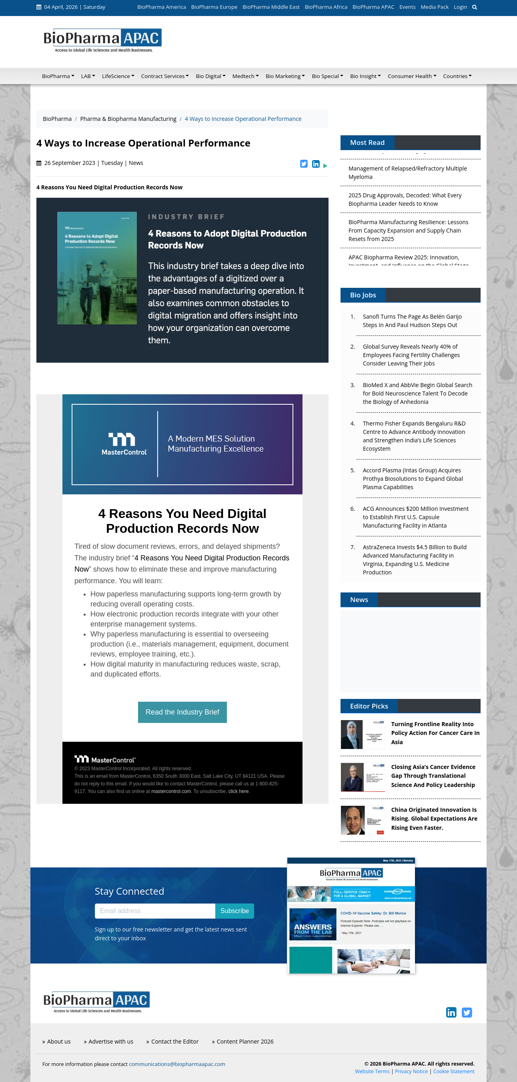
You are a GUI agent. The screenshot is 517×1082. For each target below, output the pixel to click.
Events (407, 6)
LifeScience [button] (116, 76)
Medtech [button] (243, 76)
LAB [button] (86, 76)
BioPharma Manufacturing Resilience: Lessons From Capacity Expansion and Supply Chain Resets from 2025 (409, 232)
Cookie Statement (454, 1071)
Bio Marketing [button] (283, 76)
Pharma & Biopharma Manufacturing (128, 118)
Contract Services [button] (163, 76)
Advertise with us (109, 1041)
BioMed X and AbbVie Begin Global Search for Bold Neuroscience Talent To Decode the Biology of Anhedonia (418, 393)
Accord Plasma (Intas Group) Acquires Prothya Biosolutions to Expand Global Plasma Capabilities (413, 478)
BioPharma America (161, 6)
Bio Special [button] (325, 76)
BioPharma (57, 118)
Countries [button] (455, 76)
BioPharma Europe (214, 6)
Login (460, 6)
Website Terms (372, 1071)
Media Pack (435, 6)
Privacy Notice (411, 1071)
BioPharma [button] (56, 76)
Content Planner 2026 (243, 1041)
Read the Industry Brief (182, 712)
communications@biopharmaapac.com (177, 1064)
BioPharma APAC (373, 6)
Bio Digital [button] (208, 76)
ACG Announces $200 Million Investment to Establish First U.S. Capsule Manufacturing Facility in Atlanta (416, 517)
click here (238, 791)
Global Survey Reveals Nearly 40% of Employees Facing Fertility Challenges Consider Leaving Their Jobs (411, 355)
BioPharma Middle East (271, 6)
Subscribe (234, 910)
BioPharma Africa (326, 6)
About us (56, 1041)
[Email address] (155, 911)
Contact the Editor (172, 1041)
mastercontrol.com (171, 791)
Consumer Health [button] (410, 76)
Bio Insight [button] (363, 76)
